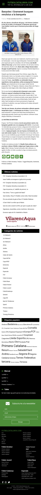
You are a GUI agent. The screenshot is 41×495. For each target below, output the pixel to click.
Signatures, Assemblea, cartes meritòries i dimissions (18, 209)
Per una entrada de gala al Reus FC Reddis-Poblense (18, 199)
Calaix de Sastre (7, 255)
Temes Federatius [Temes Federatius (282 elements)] (26, 357)
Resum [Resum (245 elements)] (5, 350)
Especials (6, 271)
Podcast (4, 443)
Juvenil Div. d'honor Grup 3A (29, 439)
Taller (3, 438)
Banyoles (30, 161)
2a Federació (6, 238)
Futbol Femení (7, 285)
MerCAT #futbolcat (8, 301)
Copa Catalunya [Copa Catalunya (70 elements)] (14, 328)
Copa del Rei (6, 258)
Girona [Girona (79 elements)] (10, 335)
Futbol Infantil (30, 464)
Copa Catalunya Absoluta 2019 (29, 473)
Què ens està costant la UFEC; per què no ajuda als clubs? (20, 206)
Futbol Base (6, 281)
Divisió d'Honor (5, 462)
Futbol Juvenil (7, 288)
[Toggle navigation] (3, 4)
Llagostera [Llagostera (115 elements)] (5, 338)
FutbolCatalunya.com (20, 2)
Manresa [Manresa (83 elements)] (32, 338)
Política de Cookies (29, 487)
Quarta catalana (26, 438)
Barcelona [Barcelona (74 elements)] (20, 324)
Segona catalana (27, 434)
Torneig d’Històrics (8, 314)
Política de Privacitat (18, 487)
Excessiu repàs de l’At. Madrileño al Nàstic (15, 212)
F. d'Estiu (4, 439)
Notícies (4, 434)
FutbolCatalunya (7, 291)
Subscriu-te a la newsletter (23, 403)
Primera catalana (27, 432)
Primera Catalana (7, 163)
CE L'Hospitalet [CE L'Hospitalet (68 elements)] (6, 328)
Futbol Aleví (30, 465)
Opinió (5, 304)
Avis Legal (9, 487)
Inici (3, 432)
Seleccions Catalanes (31, 451)
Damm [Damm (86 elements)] (4, 332)
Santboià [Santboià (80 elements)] (12, 354)
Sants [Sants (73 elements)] (16, 354)
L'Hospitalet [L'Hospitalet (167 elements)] (27, 335)
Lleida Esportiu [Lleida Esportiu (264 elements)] (18, 338)
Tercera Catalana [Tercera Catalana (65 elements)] (14, 362)
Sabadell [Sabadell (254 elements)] (22, 350)
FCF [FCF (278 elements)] (33, 331)
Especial (5, 268)
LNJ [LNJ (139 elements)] (27, 338)
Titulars (19, 161)
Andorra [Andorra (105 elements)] (4, 324)
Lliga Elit (5, 298)
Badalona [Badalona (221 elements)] (12, 324)
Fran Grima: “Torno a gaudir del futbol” (14, 192)
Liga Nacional (5, 464)
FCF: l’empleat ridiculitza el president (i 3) (15, 176)
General (5, 294)
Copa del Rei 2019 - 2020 (27, 474)
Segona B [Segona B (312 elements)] (24, 353)
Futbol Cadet (30, 462)
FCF (4, 275)
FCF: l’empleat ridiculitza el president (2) (14, 183)
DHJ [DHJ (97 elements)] (7, 332)
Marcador (4, 436)
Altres (4, 245)
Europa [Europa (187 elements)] (27, 331)
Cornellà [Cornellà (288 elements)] (32, 327)
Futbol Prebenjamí (31, 467)
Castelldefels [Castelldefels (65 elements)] (36, 324)
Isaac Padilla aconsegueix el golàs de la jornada (17, 179)
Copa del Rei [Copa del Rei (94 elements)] (23, 328)
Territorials (4, 465)
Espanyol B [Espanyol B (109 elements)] (20, 332)
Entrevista (6, 265)
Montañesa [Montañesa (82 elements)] (5, 342)
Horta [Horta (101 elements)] (14, 335)
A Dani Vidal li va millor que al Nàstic (13, 202)
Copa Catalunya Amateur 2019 (29, 478)
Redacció (27, 19)
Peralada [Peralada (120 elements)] (22, 342)
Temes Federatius (30, 456)
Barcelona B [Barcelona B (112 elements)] (28, 324)
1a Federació (6, 235)
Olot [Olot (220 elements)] (17, 341)
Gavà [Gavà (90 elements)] (6, 335)
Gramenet (36, 161)
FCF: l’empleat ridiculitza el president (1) (14, 186)
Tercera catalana (27, 436)
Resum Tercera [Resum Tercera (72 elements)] (13, 350)
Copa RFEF (6, 261)
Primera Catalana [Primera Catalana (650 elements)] (14, 346)
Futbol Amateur (12, 161)
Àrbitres (5, 251)
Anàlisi (5, 248)
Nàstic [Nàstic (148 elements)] (11, 342)
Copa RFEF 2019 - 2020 (27, 476)
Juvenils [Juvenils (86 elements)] (19, 335)
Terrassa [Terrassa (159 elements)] (23, 362)
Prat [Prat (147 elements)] (27, 342)
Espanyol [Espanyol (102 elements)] (12, 332)
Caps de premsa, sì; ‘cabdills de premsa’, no (15, 189)
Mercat (3, 441)
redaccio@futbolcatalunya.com (20, 489)
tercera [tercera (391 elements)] (6, 361)
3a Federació (6, 242)
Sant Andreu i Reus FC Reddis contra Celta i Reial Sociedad (20, 196)
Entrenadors (29, 453)
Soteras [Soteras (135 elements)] (13, 358)
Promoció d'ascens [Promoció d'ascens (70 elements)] (32, 346)
